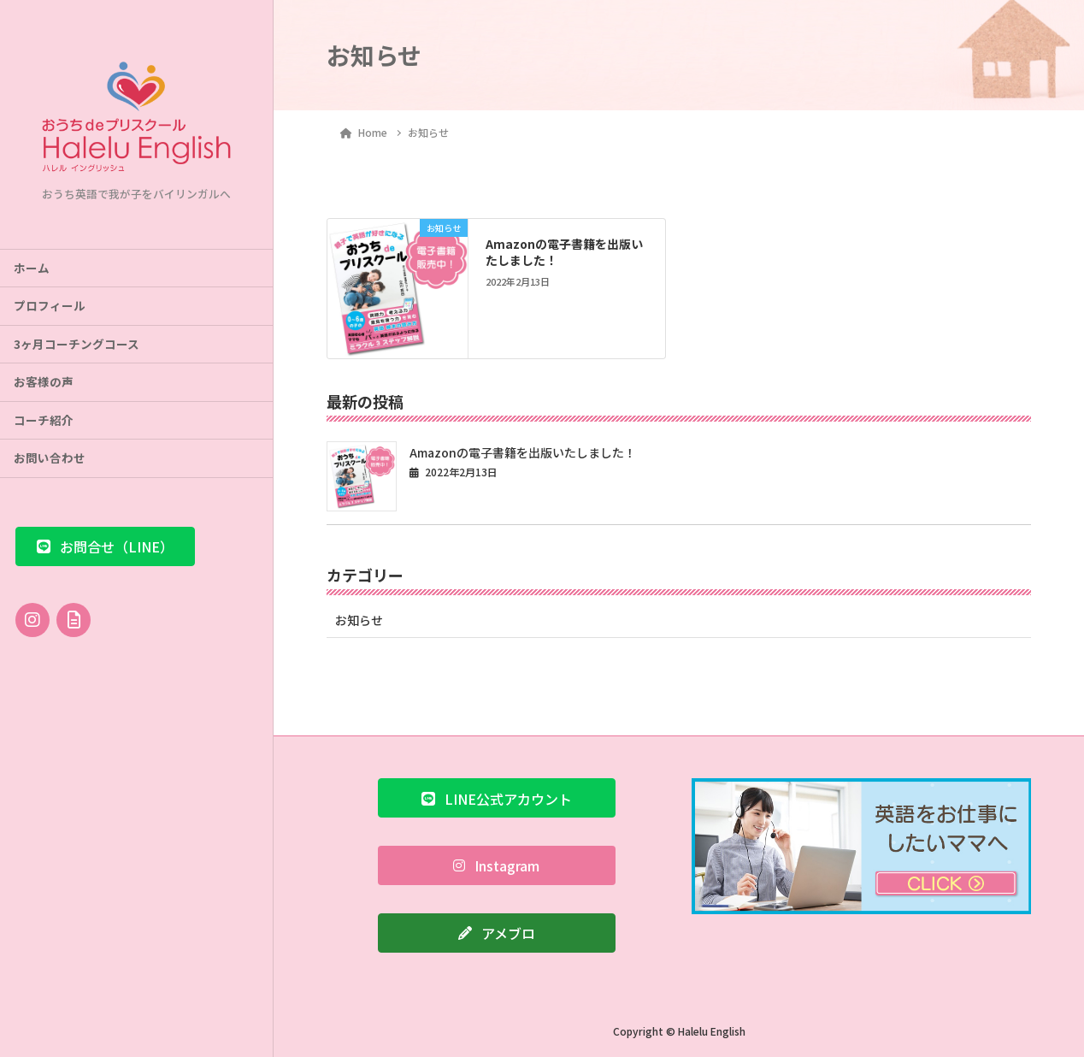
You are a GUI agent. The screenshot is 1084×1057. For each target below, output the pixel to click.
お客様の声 (44, 381)
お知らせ (359, 620)
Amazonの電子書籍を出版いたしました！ (564, 252)
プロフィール (49, 305)
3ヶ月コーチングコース (76, 343)
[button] (105, 546)
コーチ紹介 (44, 419)
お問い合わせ (49, 457)
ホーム (32, 267)
